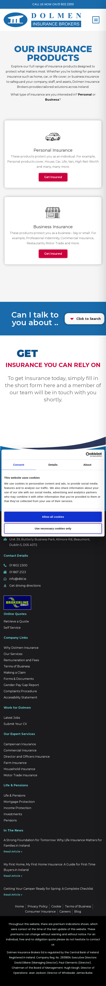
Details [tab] (53, 464)
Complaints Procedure (20, 691)
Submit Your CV (15, 724)
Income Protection (17, 808)
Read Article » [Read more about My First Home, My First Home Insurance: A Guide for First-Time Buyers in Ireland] (13, 875)
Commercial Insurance (20, 750)
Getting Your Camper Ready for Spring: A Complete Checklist (48, 888)
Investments (13, 814)
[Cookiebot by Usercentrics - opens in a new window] (86, 454)
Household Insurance (19, 769)
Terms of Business (17, 666)
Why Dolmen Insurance (21, 647)
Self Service (12, 627)
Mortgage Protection (19, 801)
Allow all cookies (53, 516)
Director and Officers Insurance (27, 756)
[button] (95, 19)
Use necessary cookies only (53, 528)
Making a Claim (15, 672)
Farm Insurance (15, 763)
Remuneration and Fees (21, 660)
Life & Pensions (14, 795)
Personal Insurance (53, 150)
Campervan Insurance (20, 744)
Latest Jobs (12, 717)
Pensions (10, 820)
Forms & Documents (19, 679)
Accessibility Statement (20, 697)
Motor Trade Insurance (20, 775)
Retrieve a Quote (16, 621)
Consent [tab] (18, 464)
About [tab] (87, 464)
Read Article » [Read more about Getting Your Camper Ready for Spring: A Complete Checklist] (13, 894)
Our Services (13, 654)
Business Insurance (53, 226)
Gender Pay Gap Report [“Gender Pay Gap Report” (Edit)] (21, 685)
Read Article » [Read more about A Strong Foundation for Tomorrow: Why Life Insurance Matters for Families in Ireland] (13, 851)
